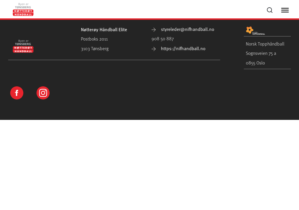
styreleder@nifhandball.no (183, 29)
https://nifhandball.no (179, 48)
